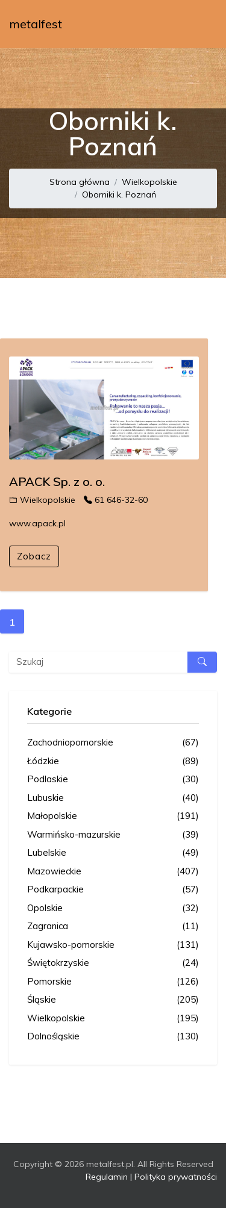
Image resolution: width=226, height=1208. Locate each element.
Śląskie (113, 1000)
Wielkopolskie (149, 181)
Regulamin (107, 1176)
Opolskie (113, 908)
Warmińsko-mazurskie (113, 835)
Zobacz (34, 556)
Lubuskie (113, 798)
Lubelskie (113, 853)
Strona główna (79, 181)
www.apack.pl (37, 523)
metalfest (35, 23)
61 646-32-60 (116, 499)
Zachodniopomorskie (113, 743)
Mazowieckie (113, 872)
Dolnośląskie (113, 1037)
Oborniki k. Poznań (119, 194)
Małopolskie (113, 816)
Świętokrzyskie (113, 963)
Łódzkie (113, 761)
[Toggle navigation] (200, 24)
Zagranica (113, 926)
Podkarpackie (113, 890)
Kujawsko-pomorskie (113, 945)
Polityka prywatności (175, 1176)
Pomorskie (113, 982)
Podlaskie (113, 779)
